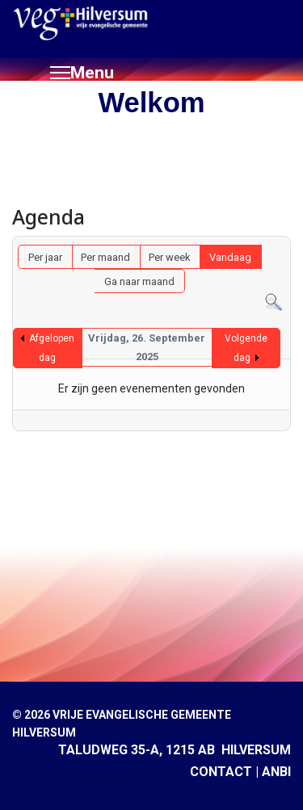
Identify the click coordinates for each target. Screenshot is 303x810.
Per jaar (45, 257)
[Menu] (82, 72)
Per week (170, 257)
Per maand (105, 257)
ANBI (276, 771)
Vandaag (230, 257)
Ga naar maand (139, 281)
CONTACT (221, 771)
